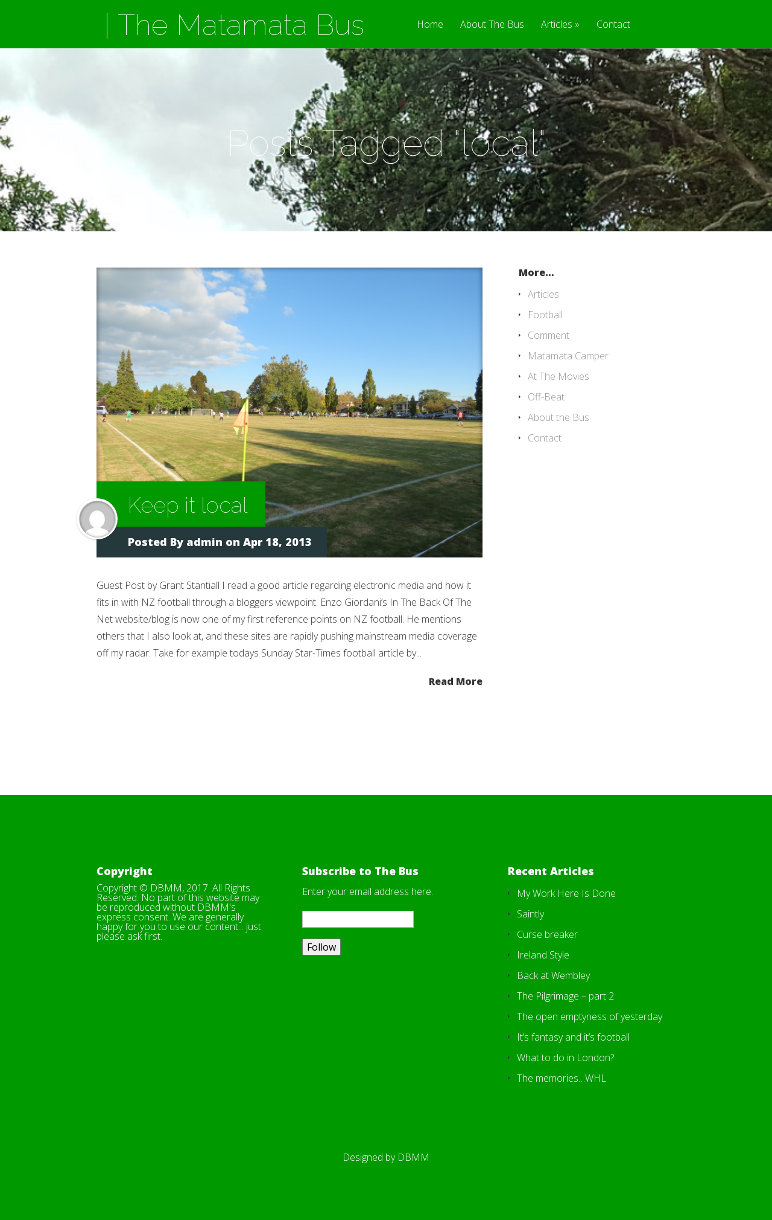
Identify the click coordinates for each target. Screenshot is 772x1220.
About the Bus (558, 417)
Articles (556, 25)
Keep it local (187, 505)
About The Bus (492, 25)
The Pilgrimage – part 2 (565, 996)
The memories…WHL (561, 1078)
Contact (613, 25)
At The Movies (558, 376)
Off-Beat (546, 396)
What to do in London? (565, 1057)
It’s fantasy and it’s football (573, 1037)
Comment (548, 335)
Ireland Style (543, 955)
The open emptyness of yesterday (589, 1016)
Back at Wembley (553, 975)
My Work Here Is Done (566, 893)
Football (545, 314)
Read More (455, 680)
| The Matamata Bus (234, 24)
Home (430, 25)
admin (204, 542)
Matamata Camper (568, 355)
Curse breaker (547, 934)
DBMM (413, 1157)
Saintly (530, 913)
